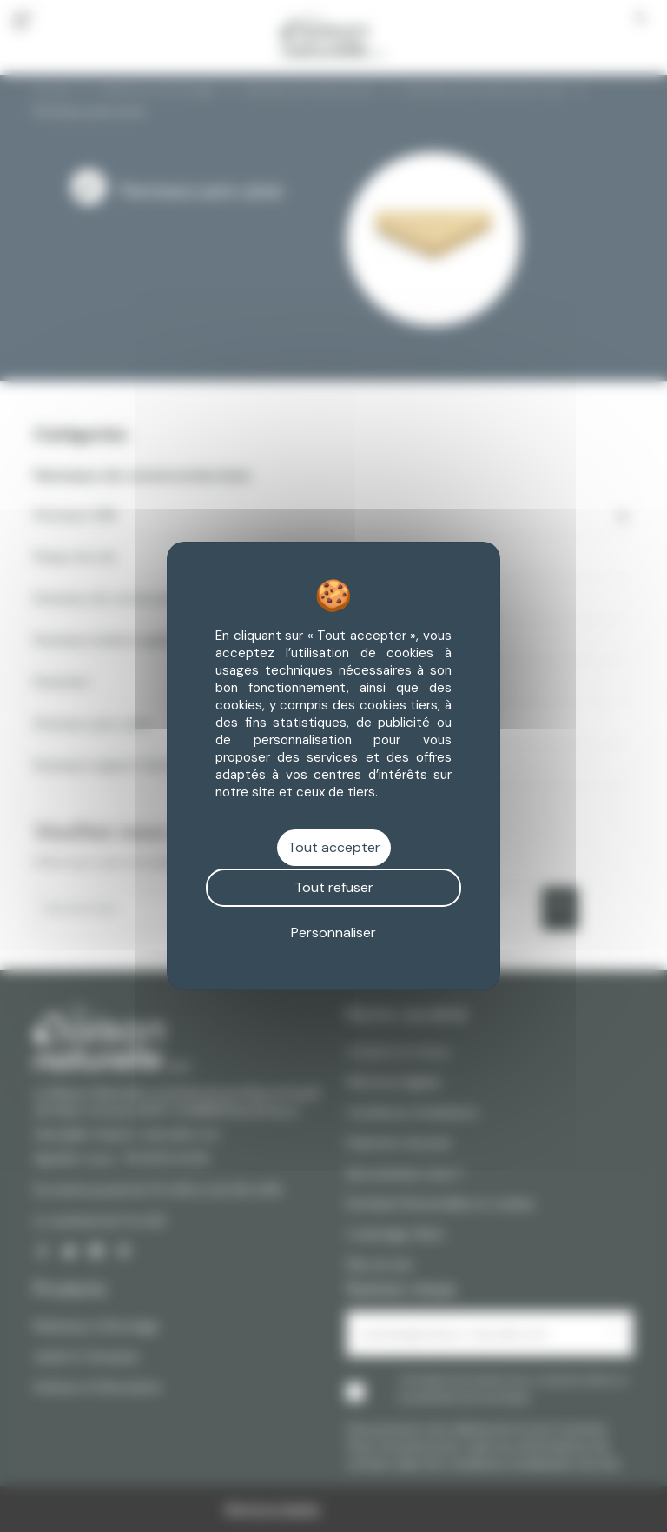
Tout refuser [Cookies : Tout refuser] (333, 887)
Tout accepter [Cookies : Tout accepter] (333, 847)
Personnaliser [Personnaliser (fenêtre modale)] (333, 932)
